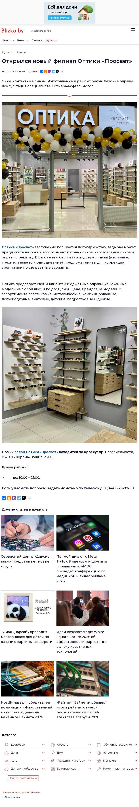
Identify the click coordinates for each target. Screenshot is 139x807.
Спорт (64, 789)
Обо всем (89, 789)
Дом (56, 681)
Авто (11, 689)
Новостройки (35, 788)
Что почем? (67, 771)
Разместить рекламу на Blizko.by (21, 720)
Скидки (37, 40)
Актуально (66, 775)
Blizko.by (122, 785)
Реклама (31, 762)
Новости (8, 40)
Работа (87, 756)
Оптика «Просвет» (18, 247)
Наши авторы (35, 774)
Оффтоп (88, 785)
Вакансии (32, 768)
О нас (29, 757)
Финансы (65, 785)
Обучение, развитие (113, 673)
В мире (87, 775)
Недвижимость (69, 766)
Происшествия (92, 771)
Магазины (106, 689)
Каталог (23, 40)
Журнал (51, 40)
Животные (107, 681)
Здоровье (14, 673)
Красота (59, 673)
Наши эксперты (32, 781)
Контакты (7, 786)
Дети (11, 681)
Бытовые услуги (64, 697)
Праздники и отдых (66, 689)
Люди (63, 756)
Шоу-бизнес (90, 780)
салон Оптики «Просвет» (36, 452)
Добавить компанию (23, 706)
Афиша (64, 780)
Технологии (67, 794)
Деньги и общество (20, 697)
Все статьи (11, 725)
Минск (64, 761)
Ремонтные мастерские (115, 697)
